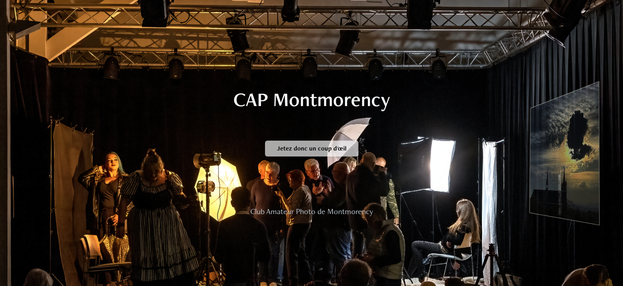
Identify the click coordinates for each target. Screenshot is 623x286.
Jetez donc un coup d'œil (311, 148)
